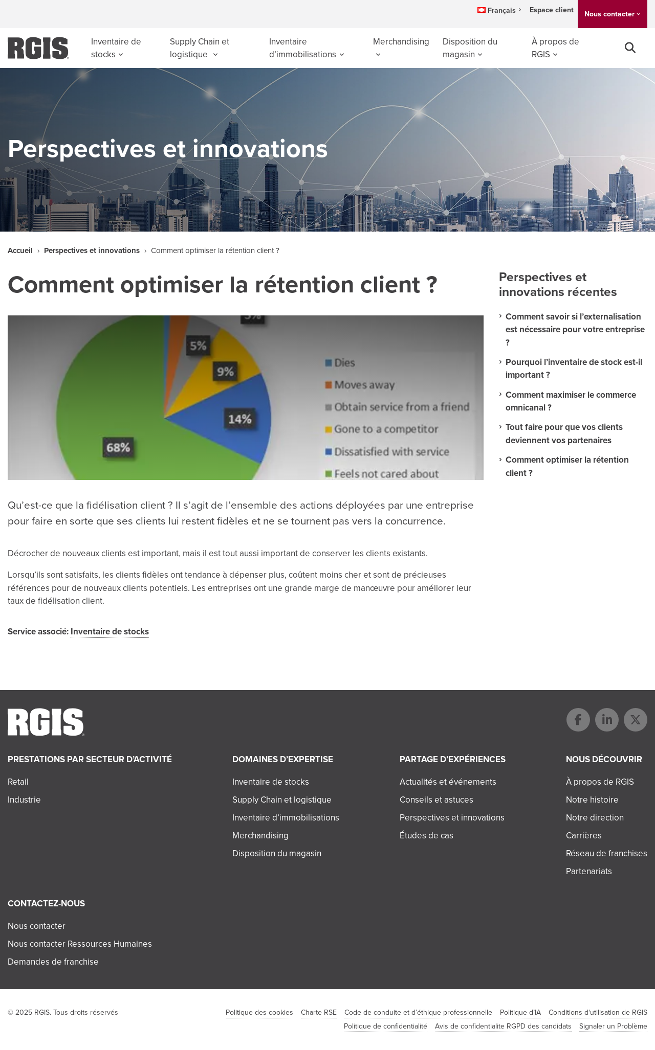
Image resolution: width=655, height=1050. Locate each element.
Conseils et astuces (436, 799)
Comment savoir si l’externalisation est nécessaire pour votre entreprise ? (575, 329)
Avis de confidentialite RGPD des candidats (503, 1026)
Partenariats (589, 871)
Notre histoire (592, 799)
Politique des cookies (259, 1012)
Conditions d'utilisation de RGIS (598, 1012)
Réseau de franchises (606, 853)
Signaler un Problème (613, 1026)
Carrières (584, 835)
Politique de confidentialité (385, 1026)
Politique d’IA (520, 1012)
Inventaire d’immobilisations (302, 48)
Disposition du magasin (470, 48)
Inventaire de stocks (116, 48)
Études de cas (426, 835)
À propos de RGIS (555, 48)
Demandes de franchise (53, 961)
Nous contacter (609, 14)
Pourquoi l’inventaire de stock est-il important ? (574, 368)
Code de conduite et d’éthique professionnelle (418, 1012)
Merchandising (401, 41)
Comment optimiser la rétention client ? (567, 466)
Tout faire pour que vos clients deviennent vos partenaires (564, 433)
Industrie (24, 799)
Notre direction (595, 817)
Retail (18, 781)
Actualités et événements (448, 781)
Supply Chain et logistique (199, 48)
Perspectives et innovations (92, 250)
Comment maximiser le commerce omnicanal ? (571, 401)
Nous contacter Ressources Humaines (80, 944)
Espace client (552, 10)
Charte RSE (319, 1012)
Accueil (20, 250)
